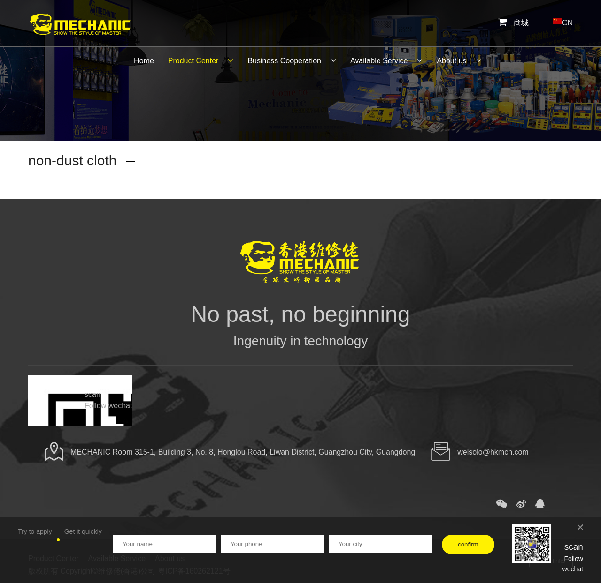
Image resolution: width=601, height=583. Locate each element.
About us (459, 60)
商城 (513, 23)
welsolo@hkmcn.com (492, 452)
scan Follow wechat (108, 400)
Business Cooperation (291, 60)
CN (563, 20)
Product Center (201, 60)
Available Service (386, 60)
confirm (468, 544)
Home (144, 61)
